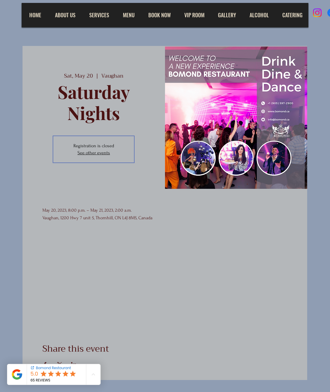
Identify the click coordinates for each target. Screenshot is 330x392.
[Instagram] (317, 12)
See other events (94, 152)
